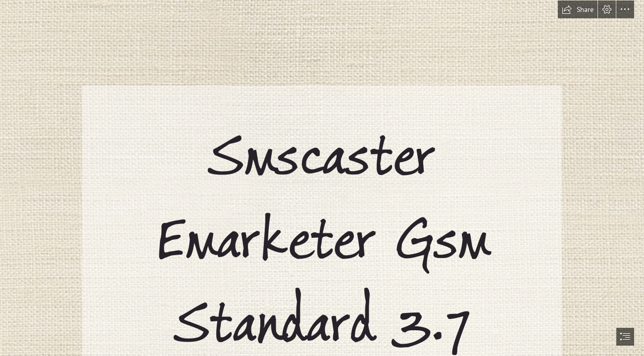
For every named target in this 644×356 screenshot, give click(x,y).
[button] (577, 9)
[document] (322, 178)
